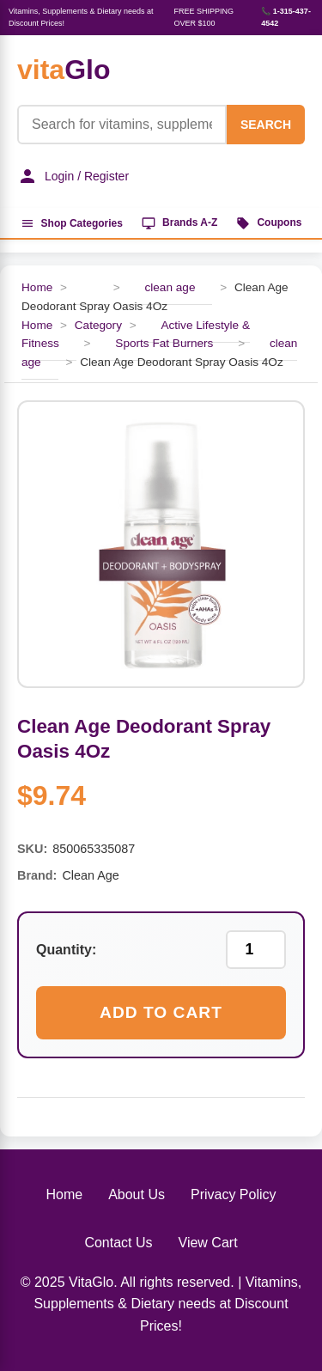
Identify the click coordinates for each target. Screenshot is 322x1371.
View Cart (208, 1242)
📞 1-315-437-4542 (286, 17)
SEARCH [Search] (265, 124)
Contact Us (118, 1242)
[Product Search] (122, 124)
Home (36, 287)
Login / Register (73, 176)
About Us (136, 1194)
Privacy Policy (233, 1194)
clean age (169, 287)
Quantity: (66, 949)
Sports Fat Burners (164, 343)
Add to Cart (161, 1012)
